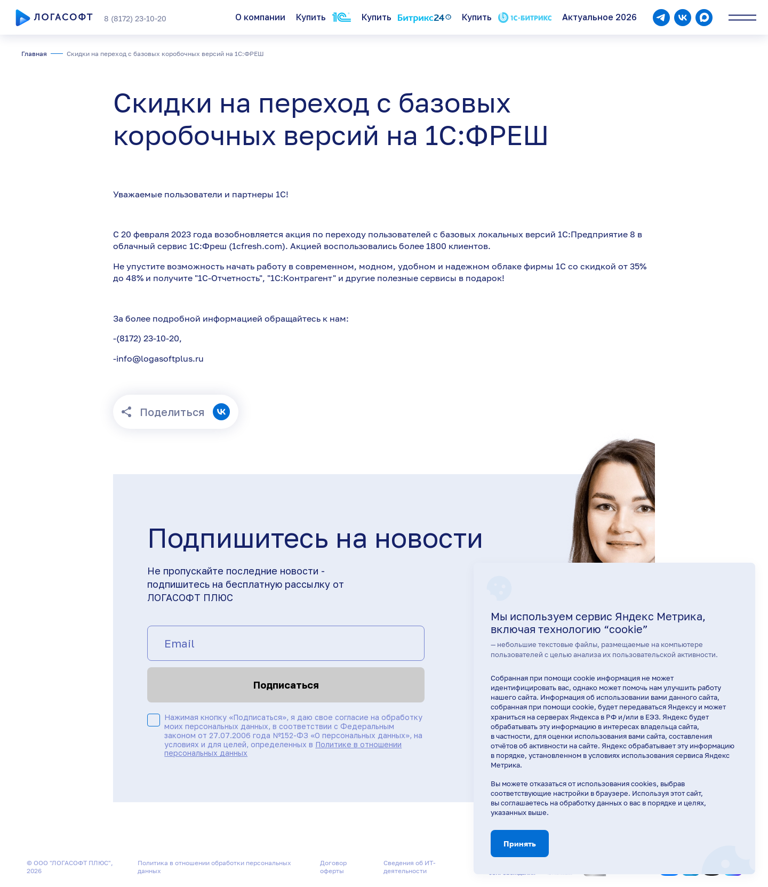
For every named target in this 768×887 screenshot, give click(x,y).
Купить (323, 17)
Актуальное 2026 (599, 17)
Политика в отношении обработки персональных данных (214, 867)
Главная (34, 54)
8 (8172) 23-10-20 (135, 18)
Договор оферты (333, 867)
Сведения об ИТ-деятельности (409, 867)
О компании (260, 17)
